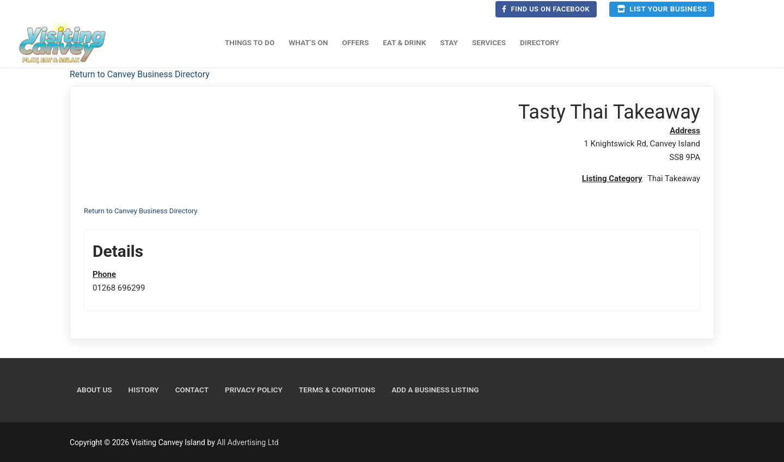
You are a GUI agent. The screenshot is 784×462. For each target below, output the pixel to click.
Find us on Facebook (546, 9)
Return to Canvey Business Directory (140, 74)
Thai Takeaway (673, 178)
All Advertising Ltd (247, 442)
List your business (662, 8)
